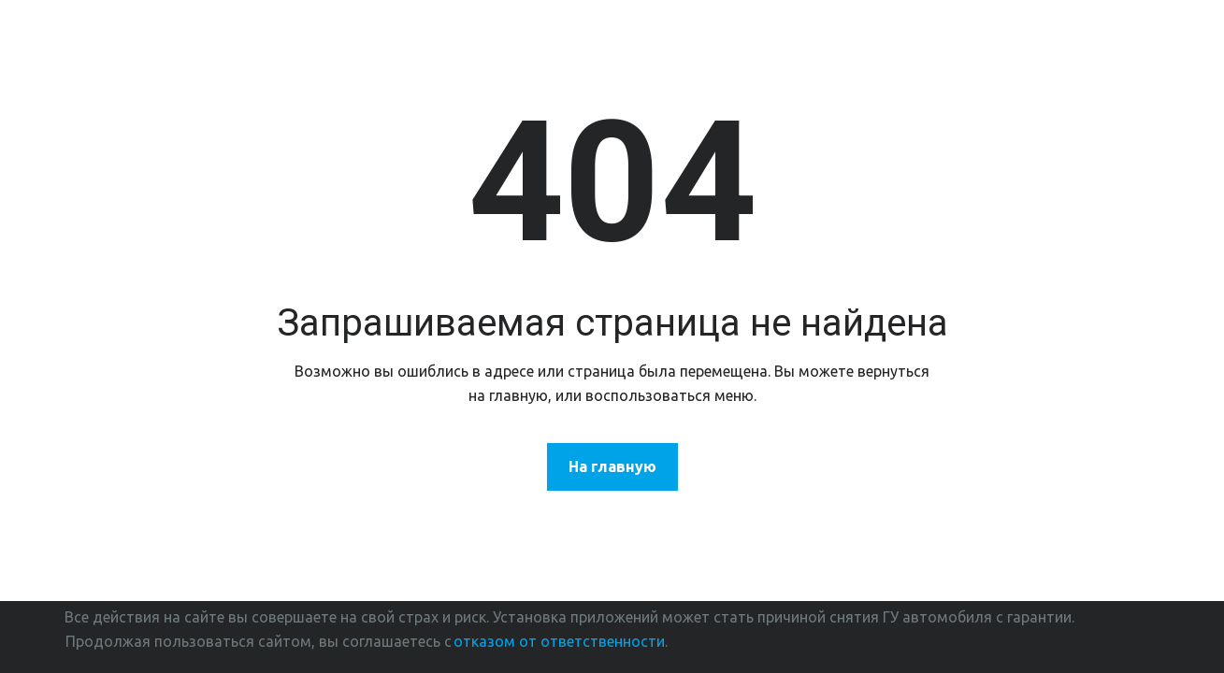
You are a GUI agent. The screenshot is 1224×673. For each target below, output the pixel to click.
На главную (612, 466)
